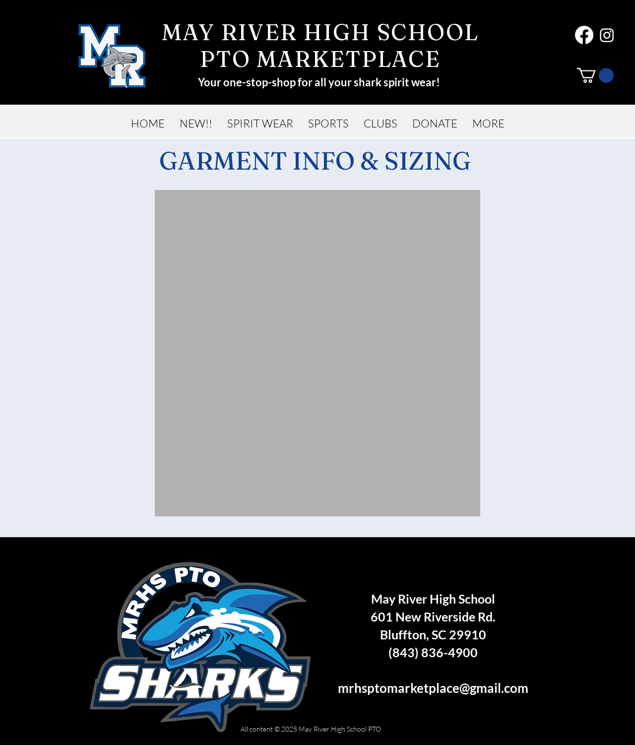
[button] (595, 75)
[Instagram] (607, 35)
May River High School (433, 598)
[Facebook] (584, 35)
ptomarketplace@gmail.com (447, 688)
